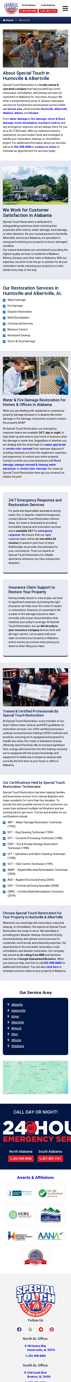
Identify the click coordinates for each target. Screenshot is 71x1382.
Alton (14, 1034)
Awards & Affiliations (35, 1177)
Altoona (16, 1040)
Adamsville (18, 1010)
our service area (12, 108)
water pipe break (55, 444)
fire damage (38, 118)
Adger (15, 1016)
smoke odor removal (19, 448)
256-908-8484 (28, 11)
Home (8, 20)
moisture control (49, 122)
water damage (19, 118)
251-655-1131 (48, 11)
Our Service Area (35, 992)
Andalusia (17, 1045)
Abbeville (17, 1004)
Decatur (33, 112)
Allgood (16, 1028)
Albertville (17, 1022)
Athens (18, 112)
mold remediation (25, 122)
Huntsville (47, 108)
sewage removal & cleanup (31, 464)
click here (52, 966)
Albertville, (60, 108)
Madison (8, 112)
